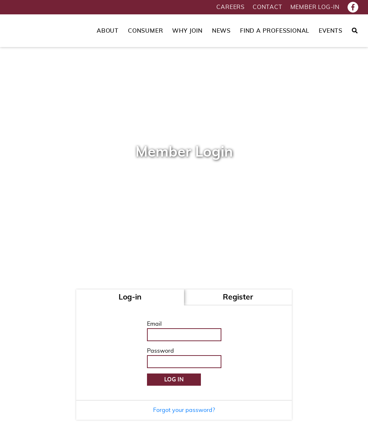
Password (160, 351)
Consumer (145, 31)
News (221, 31)
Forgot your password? (184, 410)
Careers (230, 7)
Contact (267, 7)
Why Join (187, 31)
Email (154, 324)
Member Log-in (315, 7)
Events (330, 31)
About (108, 31)
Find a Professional (274, 31)
